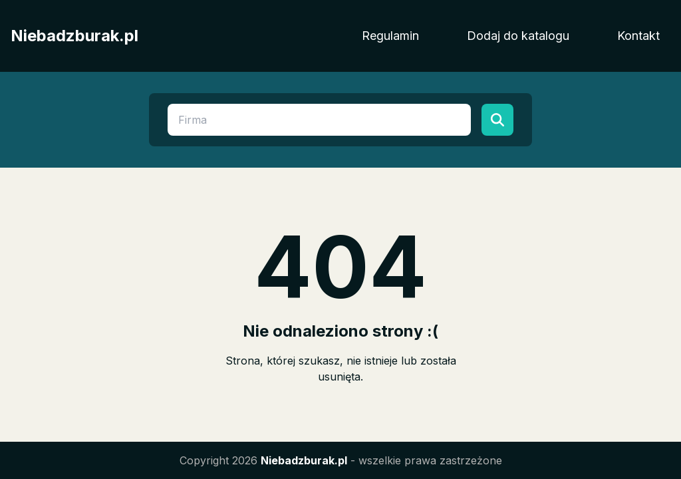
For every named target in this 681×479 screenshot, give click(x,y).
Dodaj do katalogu (518, 36)
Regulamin (390, 36)
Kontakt (638, 36)
